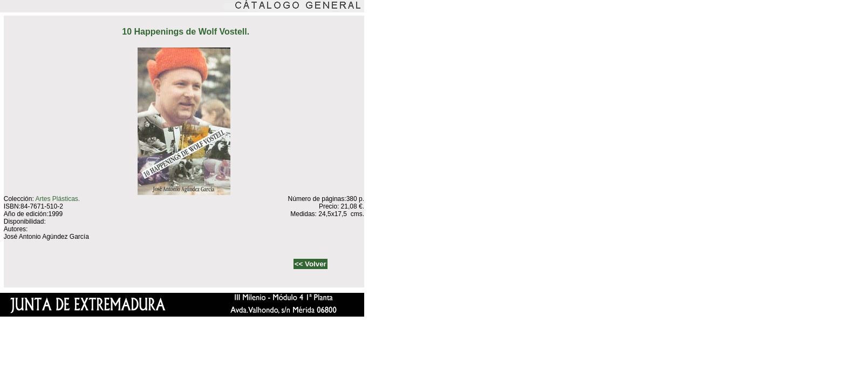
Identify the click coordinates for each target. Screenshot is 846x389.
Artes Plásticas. (57, 199)
